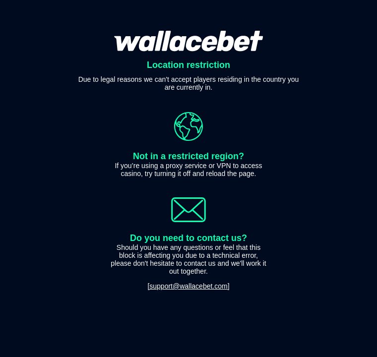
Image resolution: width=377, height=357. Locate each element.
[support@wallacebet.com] (188, 286)
